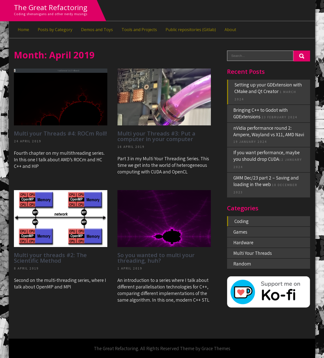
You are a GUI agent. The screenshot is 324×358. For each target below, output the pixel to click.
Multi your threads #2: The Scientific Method (50, 257)
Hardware (243, 242)
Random (242, 264)
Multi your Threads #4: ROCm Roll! (60, 133)
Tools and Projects (139, 29)
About (230, 29)
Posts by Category (55, 29)
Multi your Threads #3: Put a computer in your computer (156, 136)
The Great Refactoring (50, 7)
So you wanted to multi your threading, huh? (156, 257)
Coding (241, 221)
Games (240, 232)
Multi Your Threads (252, 253)
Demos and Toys (97, 29)
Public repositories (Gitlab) (191, 29)
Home (23, 29)
